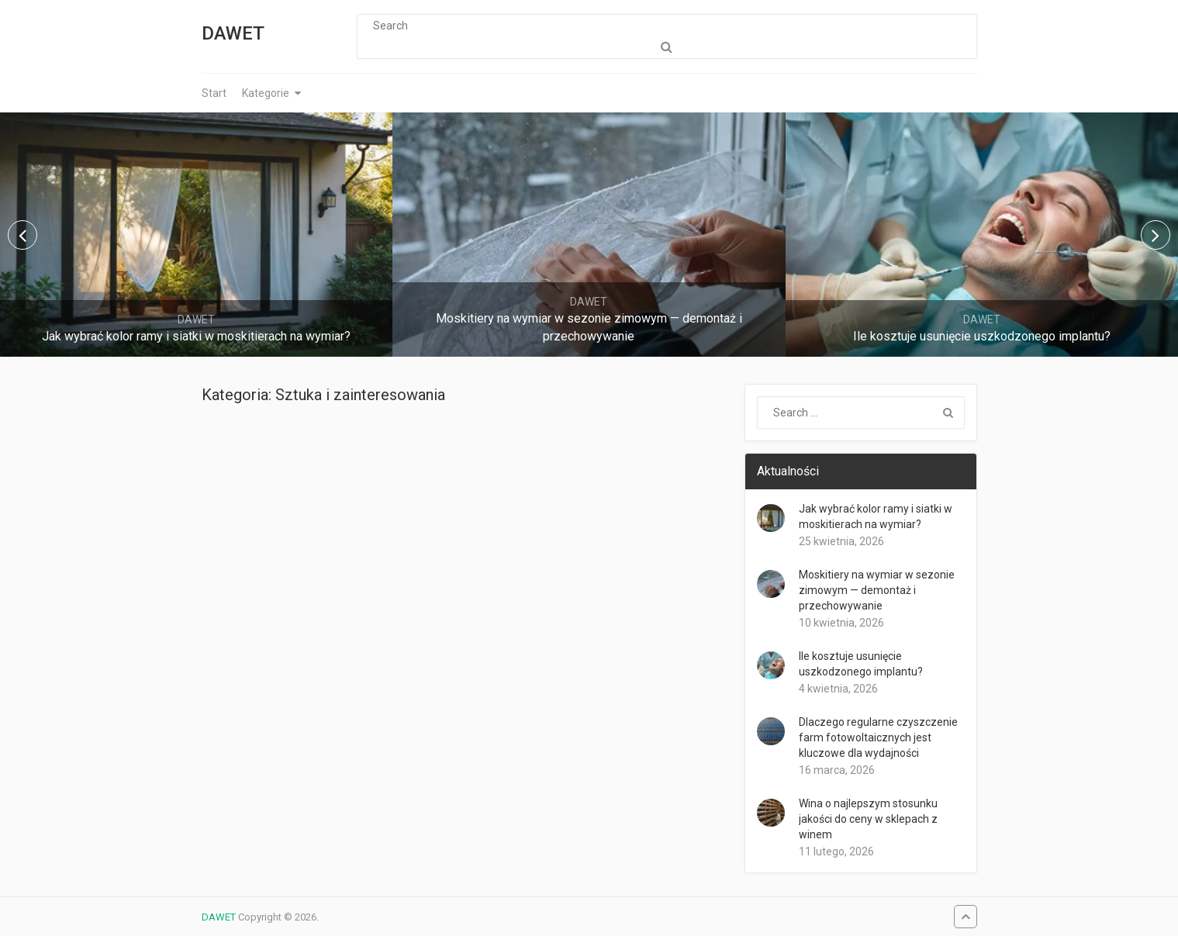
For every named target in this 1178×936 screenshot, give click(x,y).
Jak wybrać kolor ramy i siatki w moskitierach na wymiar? (875, 516)
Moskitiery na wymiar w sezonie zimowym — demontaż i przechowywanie (877, 590)
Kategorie (265, 93)
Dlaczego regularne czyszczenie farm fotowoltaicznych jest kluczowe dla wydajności (878, 737)
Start (214, 93)
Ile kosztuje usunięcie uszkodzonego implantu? (861, 664)
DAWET (233, 33)
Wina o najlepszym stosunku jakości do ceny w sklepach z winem (868, 819)
